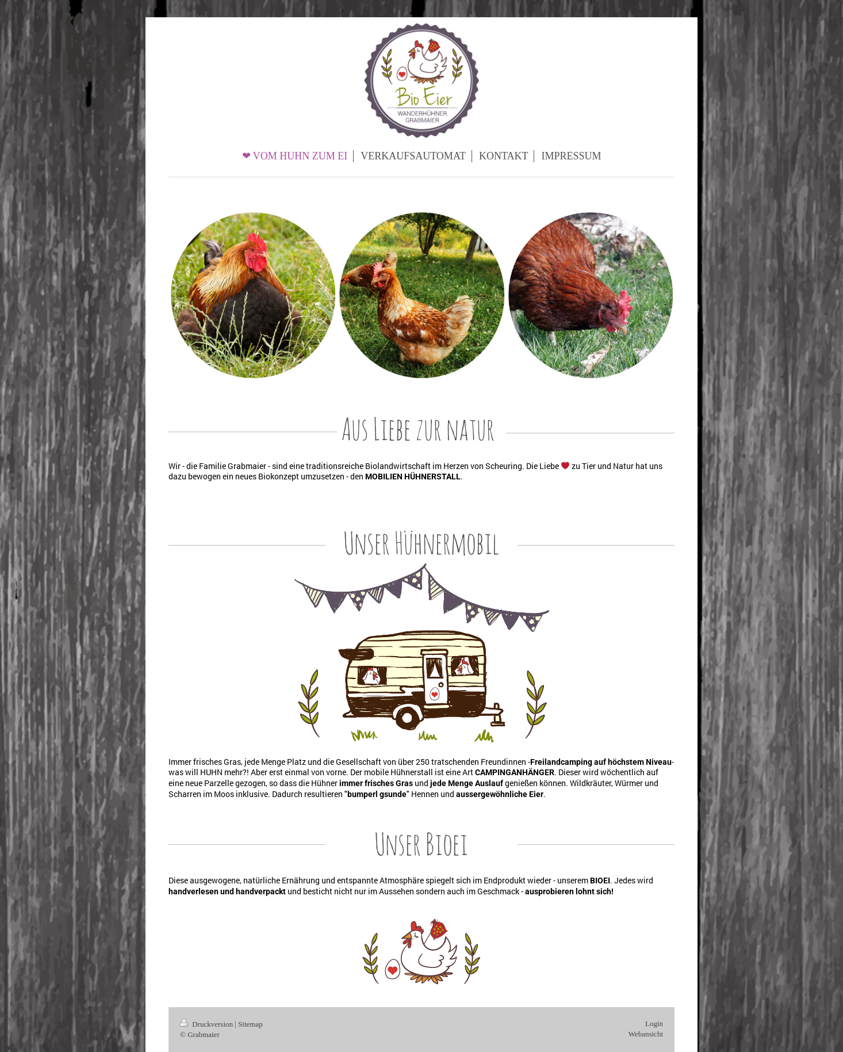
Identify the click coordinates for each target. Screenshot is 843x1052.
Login (654, 1023)
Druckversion (207, 1024)
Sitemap (250, 1024)
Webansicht (646, 1034)
